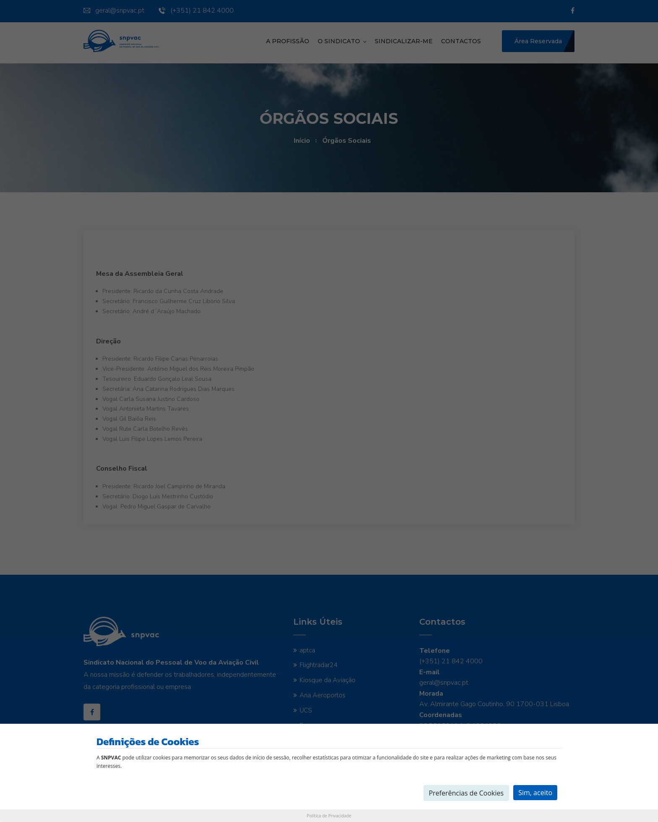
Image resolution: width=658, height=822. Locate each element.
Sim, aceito (535, 792)
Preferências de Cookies (466, 793)
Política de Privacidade (329, 816)
